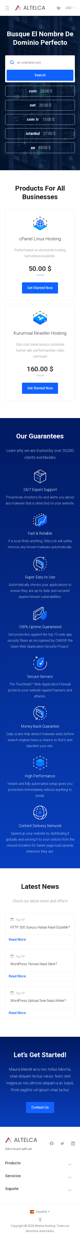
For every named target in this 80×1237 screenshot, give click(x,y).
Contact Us (40, 1107)
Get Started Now (40, 288)
